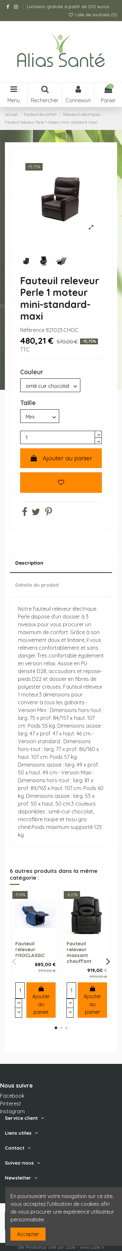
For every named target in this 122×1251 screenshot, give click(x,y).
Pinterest (10, 1103)
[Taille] (39, 416)
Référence (32, 330)
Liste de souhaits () (92, 14)
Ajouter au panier (61, 458)
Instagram (12, 1111)
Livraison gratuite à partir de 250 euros (68, 6)
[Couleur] (50, 385)
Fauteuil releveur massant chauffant (79, 952)
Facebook (12, 1095)
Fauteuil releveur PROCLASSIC (30, 949)
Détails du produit (37, 585)
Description (29, 563)
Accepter (28, 1234)
